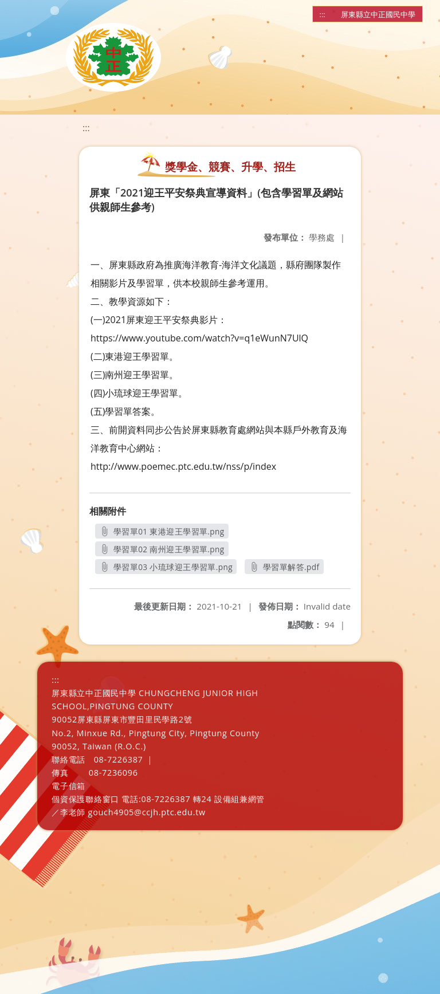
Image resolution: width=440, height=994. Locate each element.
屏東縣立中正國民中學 (378, 14)
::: (322, 14)
